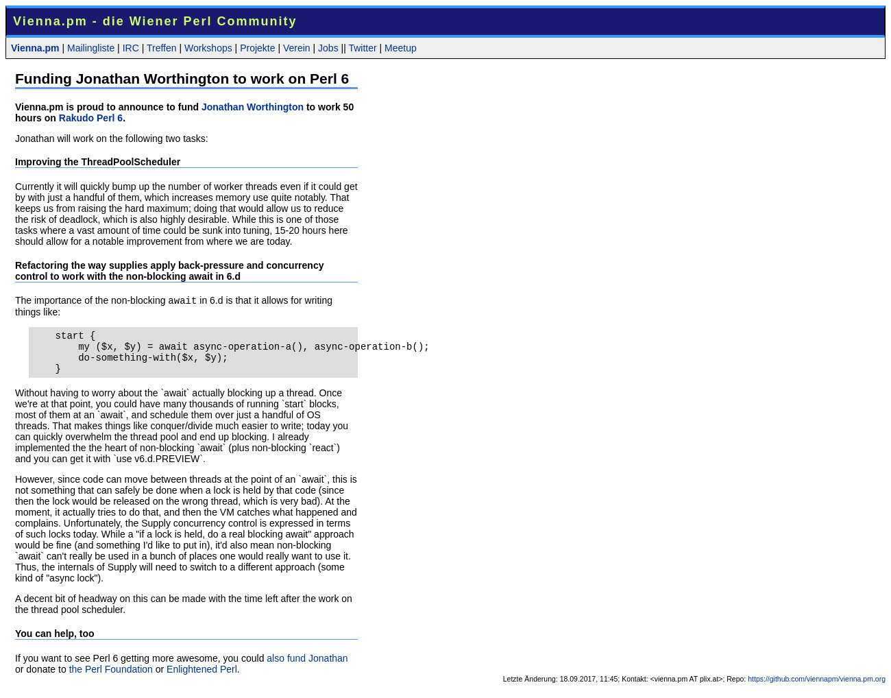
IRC (131, 48)
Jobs (328, 48)
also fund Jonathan (307, 667)
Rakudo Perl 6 (91, 117)
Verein (296, 48)
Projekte (257, 48)
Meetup (401, 48)
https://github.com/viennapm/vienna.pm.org (817, 688)
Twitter (362, 48)
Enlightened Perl (202, 678)
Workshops (208, 48)
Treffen (162, 48)
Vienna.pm (35, 48)
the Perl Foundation (111, 678)
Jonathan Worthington (253, 106)
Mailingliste (90, 48)
